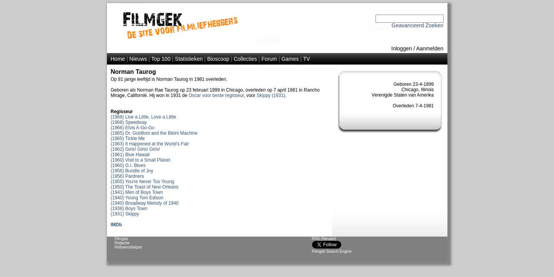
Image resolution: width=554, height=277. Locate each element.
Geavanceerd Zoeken (418, 25)
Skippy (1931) (271, 95)
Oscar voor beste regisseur (216, 95)
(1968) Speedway (129, 122)
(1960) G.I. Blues (128, 165)
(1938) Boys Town (129, 208)
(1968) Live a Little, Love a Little (143, 117)
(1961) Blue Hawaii (130, 154)
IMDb (116, 224)
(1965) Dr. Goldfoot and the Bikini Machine (154, 133)
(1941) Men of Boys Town (137, 192)
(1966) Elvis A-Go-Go (133, 127)
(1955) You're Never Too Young (143, 181)
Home (118, 59)
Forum (269, 59)
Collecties (245, 59)
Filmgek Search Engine (332, 251)
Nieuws (138, 59)
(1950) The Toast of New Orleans (145, 187)
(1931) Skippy (125, 214)
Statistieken (189, 59)
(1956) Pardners (127, 176)
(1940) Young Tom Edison (137, 197)
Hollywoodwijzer (128, 247)
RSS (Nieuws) (324, 239)
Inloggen (401, 48)
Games (290, 59)
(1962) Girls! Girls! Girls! (135, 149)
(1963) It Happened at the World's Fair (150, 144)
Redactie (122, 243)
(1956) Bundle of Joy (132, 171)
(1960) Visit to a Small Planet (140, 160)
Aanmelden (430, 48)
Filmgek (121, 239)
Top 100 (160, 59)
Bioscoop (218, 59)
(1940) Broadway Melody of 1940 (145, 203)
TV (306, 59)
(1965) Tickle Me (128, 138)
